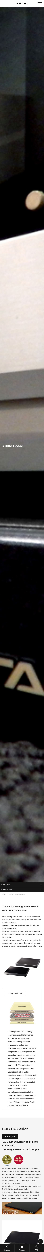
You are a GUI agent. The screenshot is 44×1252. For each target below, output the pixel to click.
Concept (7, 1248)
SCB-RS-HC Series (6, 889)
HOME (4, 894)
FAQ (36, 1248)
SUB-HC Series (5, 884)
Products (10, 894)
